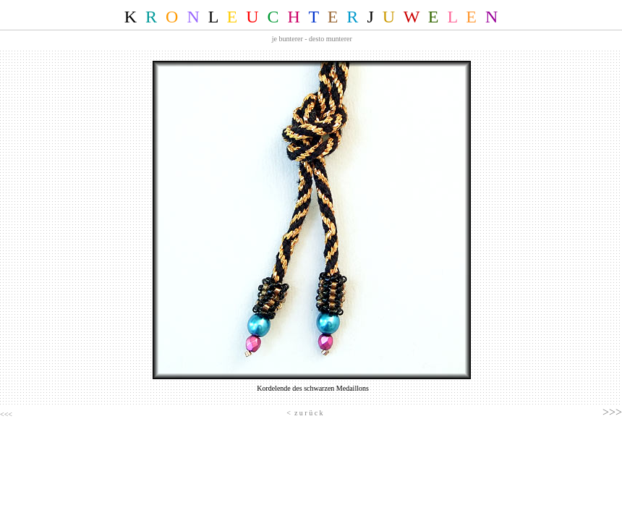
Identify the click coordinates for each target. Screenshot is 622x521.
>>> (612, 412)
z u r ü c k (308, 413)
